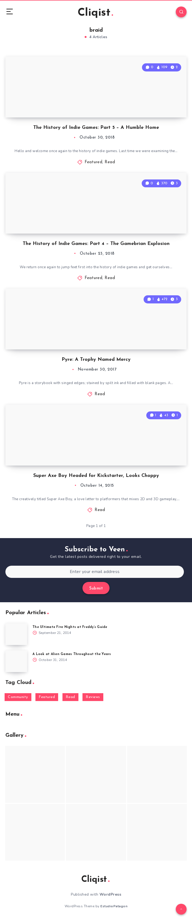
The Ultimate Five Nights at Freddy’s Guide (69, 627)
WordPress (110, 894)
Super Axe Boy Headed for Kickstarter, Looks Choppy (96, 475)
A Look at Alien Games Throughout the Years (71, 654)
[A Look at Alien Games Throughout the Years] (16, 661)
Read (110, 162)
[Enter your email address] (94, 572)
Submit (96, 589)
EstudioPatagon (113, 906)
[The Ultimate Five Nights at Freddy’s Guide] (16, 634)
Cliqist (95, 13)
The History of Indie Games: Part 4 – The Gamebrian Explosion (96, 243)
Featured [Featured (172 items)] (47, 697)
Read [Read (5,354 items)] (70, 697)
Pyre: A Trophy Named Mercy (96, 359)
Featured (93, 162)
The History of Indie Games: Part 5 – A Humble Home (96, 127)
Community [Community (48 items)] (18, 697)
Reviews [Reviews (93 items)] (93, 697)
